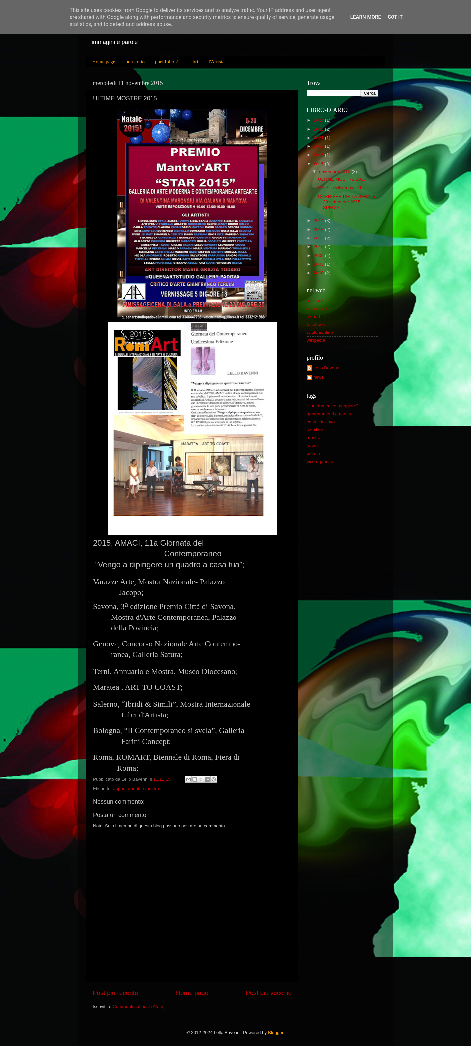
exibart (313, 316)
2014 (319, 220)
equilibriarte (318, 308)
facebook (316, 324)
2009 (319, 255)
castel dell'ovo (321, 421)
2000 (319, 272)
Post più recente (115, 992)
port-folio (135, 61)
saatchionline (320, 332)
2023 (319, 129)
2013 (319, 229)
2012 (319, 238)
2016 (319, 154)
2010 (319, 246)
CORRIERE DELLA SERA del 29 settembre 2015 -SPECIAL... (348, 202)
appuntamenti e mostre (136, 788)
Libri (193, 61)
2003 (319, 264)
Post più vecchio (269, 992)
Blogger (275, 1032)
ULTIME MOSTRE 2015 (342, 179)
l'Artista (217, 61)
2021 (319, 137)
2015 (319, 163)
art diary (315, 300)
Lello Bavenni (326, 367)
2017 (319, 146)
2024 (319, 120)
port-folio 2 (166, 61)
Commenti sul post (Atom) (139, 1006)
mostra (313, 437)
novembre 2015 (334, 171)
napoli (313, 445)
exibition (315, 429)
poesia (313, 453)
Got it (395, 17)
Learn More (365, 17)
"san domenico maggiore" (332, 405)
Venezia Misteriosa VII (340, 187)
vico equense (320, 461)
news (318, 377)
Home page (103, 61)
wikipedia (316, 340)
